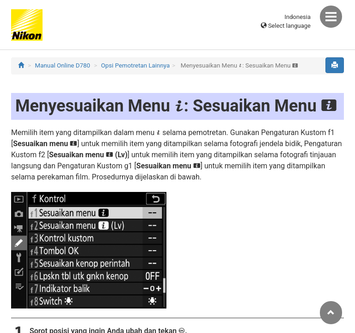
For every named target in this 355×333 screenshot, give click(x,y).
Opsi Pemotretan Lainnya (135, 65)
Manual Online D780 (62, 65)
